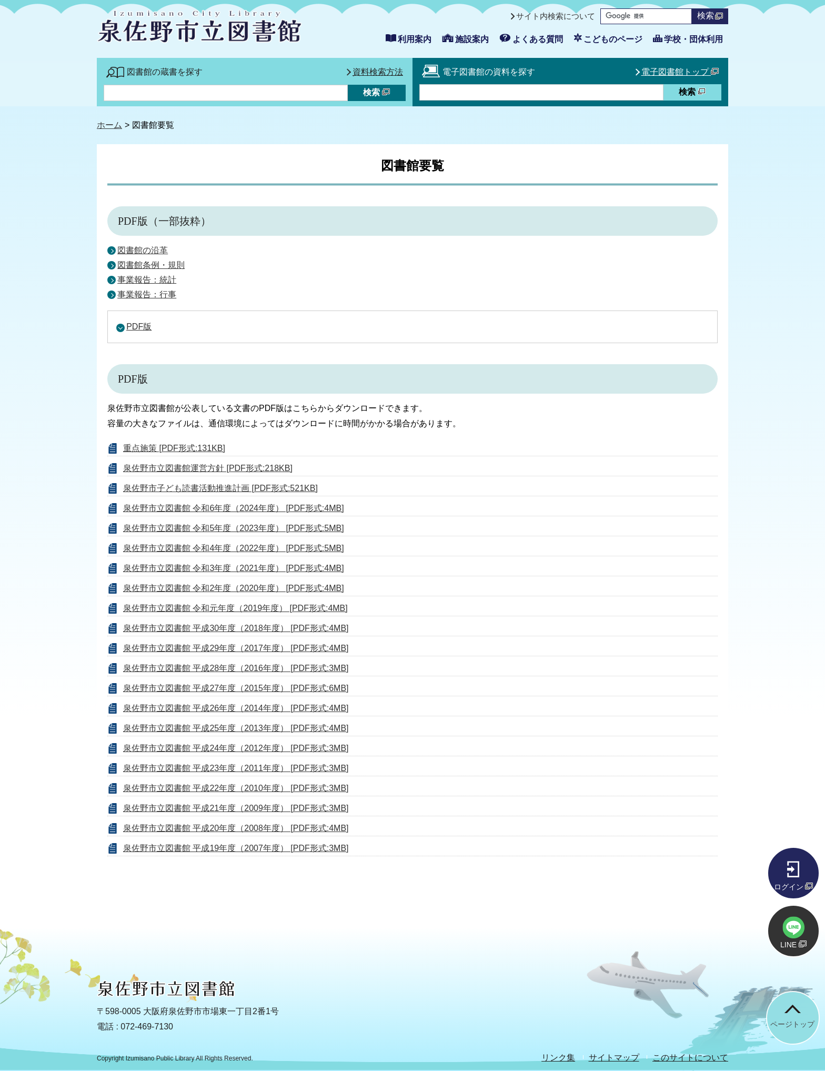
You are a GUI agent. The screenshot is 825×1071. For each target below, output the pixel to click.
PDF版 (139, 326)
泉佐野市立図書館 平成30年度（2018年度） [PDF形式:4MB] (236, 628)
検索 (710, 15)
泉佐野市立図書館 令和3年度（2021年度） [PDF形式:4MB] (233, 568)
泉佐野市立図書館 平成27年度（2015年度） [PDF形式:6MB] (236, 688)
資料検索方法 (378, 71)
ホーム (109, 125)
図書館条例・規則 (151, 265)
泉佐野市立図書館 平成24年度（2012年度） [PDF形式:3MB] (236, 748)
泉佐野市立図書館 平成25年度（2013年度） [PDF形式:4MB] (236, 728)
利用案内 (414, 39)
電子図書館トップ (680, 71)
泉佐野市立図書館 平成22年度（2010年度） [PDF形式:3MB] (236, 788)
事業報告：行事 (146, 294)
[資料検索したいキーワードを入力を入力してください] (541, 92)
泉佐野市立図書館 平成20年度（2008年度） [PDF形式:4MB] (236, 828)
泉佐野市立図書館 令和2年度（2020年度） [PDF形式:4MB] (233, 588)
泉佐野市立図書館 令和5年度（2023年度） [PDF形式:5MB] (233, 528)
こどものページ (612, 39)
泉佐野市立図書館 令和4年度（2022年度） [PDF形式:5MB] (233, 548)
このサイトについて (690, 1057)
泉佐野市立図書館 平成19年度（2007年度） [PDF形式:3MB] (236, 848)
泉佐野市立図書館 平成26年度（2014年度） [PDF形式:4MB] (236, 708)
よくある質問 (537, 39)
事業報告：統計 (146, 279)
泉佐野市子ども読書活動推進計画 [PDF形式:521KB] (220, 488)
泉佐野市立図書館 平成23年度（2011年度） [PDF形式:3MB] (236, 768)
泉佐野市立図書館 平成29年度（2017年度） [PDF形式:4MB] (236, 648)
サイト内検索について (555, 16)
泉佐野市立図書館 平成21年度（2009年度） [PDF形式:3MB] (236, 808)
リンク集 (558, 1057)
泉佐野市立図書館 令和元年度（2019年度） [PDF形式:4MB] (235, 608)
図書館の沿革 (142, 250)
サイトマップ (614, 1057)
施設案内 (472, 39)
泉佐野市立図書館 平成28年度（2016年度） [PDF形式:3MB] (236, 668)
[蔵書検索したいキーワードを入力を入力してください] (226, 93)
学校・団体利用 (693, 39)
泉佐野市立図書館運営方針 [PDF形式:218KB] (208, 468)
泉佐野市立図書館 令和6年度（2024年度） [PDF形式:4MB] (233, 508)
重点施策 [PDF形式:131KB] (174, 448)
